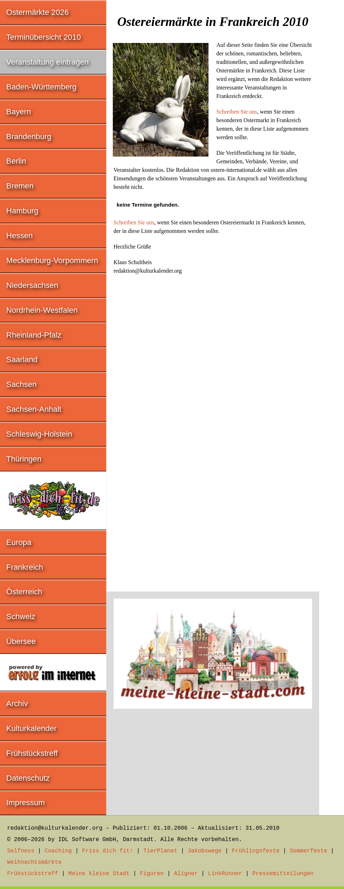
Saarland (22, 359)
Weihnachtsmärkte (34, 862)
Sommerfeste (308, 851)
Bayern (18, 111)
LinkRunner (225, 874)
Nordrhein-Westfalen (42, 310)
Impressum (25, 802)
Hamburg (22, 210)
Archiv (17, 703)
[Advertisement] (212, 758)
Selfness (20, 851)
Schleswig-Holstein (39, 434)
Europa (19, 542)
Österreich (24, 591)
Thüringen (23, 458)
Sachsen (21, 384)
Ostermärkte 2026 (37, 12)
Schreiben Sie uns (236, 112)
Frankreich (24, 567)
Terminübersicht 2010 (43, 37)
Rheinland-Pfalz (33, 335)
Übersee (21, 641)
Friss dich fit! (107, 851)
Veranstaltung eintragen (47, 62)
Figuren (151, 874)
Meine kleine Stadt (99, 874)
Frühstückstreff (32, 753)
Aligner (186, 874)
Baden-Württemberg (41, 86)
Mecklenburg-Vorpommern (52, 260)
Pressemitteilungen (283, 874)
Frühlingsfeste (255, 851)
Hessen (19, 235)
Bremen (20, 185)
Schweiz (20, 616)
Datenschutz (28, 778)
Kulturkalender (31, 728)
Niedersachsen (32, 285)
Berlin (16, 161)
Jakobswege (205, 851)
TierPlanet (160, 851)
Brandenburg (28, 136)
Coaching (58, 851)
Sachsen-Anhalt (33, 409)
